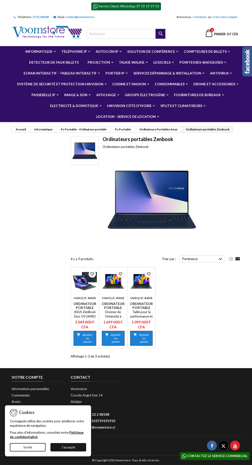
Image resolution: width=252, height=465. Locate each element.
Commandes (21, 395)
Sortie (27, 447)
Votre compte (27, 377)
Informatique (38, 51)
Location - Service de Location (126, 116)
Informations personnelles (30, 389)
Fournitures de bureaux (197, 95)
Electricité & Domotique (74, 106)
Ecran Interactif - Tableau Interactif (60, 73)
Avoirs (16, 402)
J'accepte (68, 447)
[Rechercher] (126, 34)
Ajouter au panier (85, 338)
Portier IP (115, 73)
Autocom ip (107, 51)
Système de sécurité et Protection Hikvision (60, 84)
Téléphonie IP (74, 51)
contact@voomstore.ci (79, 16)
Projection (99, 62)
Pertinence (202, 259)
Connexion (200, 16)
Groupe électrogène (145, 95)
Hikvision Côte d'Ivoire (129, 106)
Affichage (106, 95)
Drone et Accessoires (214, 84)
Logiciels (162, 62)
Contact (80, 377)
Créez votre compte (224, 16)
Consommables (170, 84)
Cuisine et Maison (129, 84)
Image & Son (75, 95)
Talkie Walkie (131, 62)
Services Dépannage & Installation (167, 73)
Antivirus (219, 73)
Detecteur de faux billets (54, 62)
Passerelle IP (43, 95)
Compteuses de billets (205, 51)
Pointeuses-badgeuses (201, 62)
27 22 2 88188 (40, 16)
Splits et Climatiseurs (181, 106)
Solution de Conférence (151, 51)
